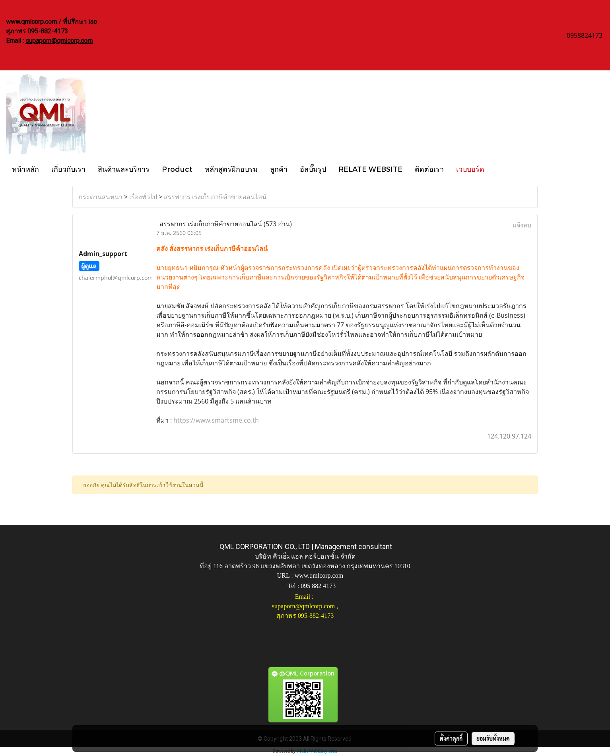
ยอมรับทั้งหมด (493, 738)
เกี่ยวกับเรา (68, 169)
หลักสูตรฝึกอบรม (231, 169)
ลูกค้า (279, 169)
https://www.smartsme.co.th (216, 420)
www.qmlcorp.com (319, 575)
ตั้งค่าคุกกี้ (451, 738)
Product (177, 169)
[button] (497, 168)
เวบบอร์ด (470, 169)
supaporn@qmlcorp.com (59, 41)
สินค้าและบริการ (124, 169)
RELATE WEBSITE (370, 169)
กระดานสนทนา (100, 196)
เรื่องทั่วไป (143, 196)
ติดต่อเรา (429, 169)
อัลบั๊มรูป (313, 169)
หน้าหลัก (25, 169)
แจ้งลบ (522, 225)
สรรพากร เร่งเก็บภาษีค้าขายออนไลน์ (215, 196)
